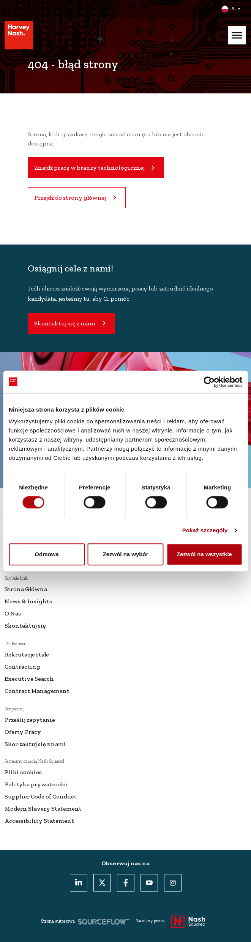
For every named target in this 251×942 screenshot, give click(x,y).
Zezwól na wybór (125, 554)
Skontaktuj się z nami (35, 744)
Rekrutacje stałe (27, 654)
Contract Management (37, 690)
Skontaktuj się (25, 625)
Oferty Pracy (23, 731)
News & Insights (28, 601)
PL (232, 8)
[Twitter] (102, 883)
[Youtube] (149, 883)
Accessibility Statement (39, 820)
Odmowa (46, 554)
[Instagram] (173, 883)
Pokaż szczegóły (205, 530)
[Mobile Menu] (236, 35)
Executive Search (29, 678)
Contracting (22, 666)
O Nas (13, 613)
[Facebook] (125, 883)
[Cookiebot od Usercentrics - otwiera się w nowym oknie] (209, 382)
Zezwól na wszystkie (204, 554)
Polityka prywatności (36, 784)
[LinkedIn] (78, 883)
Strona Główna (26, 589)
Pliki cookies (23, 772)
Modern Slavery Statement (43, 808)
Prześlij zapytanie (30, 719)
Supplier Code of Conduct (41, 796)
